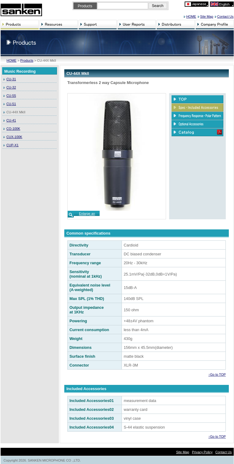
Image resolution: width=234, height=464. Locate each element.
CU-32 (11, 87)
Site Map (206, 16)
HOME (191, 16)
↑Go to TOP (217, 374)
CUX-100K (14, 137)
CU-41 (11, 120)
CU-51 (11, 104)
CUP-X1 (12, 145)
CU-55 (11, 95)
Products (27, 60)
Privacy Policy (202, 452)
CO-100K (13, 128)
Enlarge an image (87, 215)
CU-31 (11, 79)
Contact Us (225, 16)
